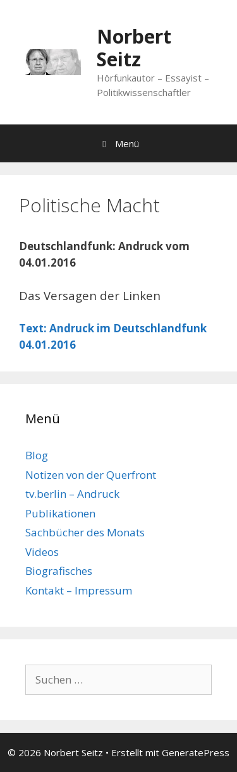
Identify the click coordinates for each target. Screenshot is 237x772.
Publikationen (60, 513)
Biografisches (58, 571)
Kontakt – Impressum (78, 590)
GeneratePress (195, 752)
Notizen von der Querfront (90, 474)
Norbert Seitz (134, 47)
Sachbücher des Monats (85, 532)
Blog (36, 455)
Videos (42, 552)
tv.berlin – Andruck (72, 493)
